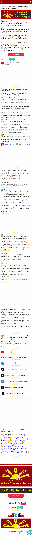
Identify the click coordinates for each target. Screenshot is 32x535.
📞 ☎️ (13, 504)
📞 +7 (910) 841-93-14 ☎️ (16, 1)
